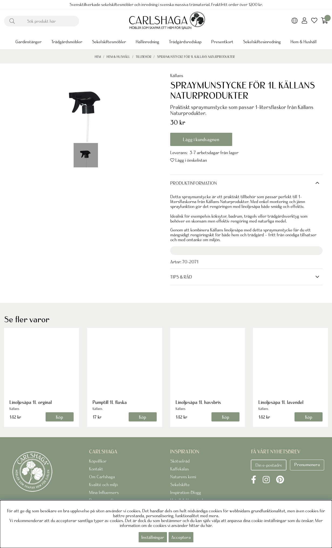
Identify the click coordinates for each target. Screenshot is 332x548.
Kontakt (96, 468)
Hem (98, 56)
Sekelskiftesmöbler (109, 41)
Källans (176, 75)
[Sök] (41, 21)
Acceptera (181, 537)
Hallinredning (147, 41)
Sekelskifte (180, 484)
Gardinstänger (28, 41)
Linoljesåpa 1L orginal (30, 402)
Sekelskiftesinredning (262, 41)
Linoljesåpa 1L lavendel (280, 402)
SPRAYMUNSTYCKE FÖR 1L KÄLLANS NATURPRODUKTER (196, 56)
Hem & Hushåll (303, 41)
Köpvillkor (98, 461)
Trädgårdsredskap (185, 41)
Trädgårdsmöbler (66, 41)
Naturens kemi (183, 476)
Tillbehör (143, 56)
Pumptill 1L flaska (110, 402)
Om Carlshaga (102, 476)
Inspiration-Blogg (185, 492)
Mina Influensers (104, 492)
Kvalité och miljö (103, 484)
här (209, 525)
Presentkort (222, 41)
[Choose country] (295, 21)
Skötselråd (180, 461)
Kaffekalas (179, 468)
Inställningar (152, 537)
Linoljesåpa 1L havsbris (198, 402)
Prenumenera (307, 464)
